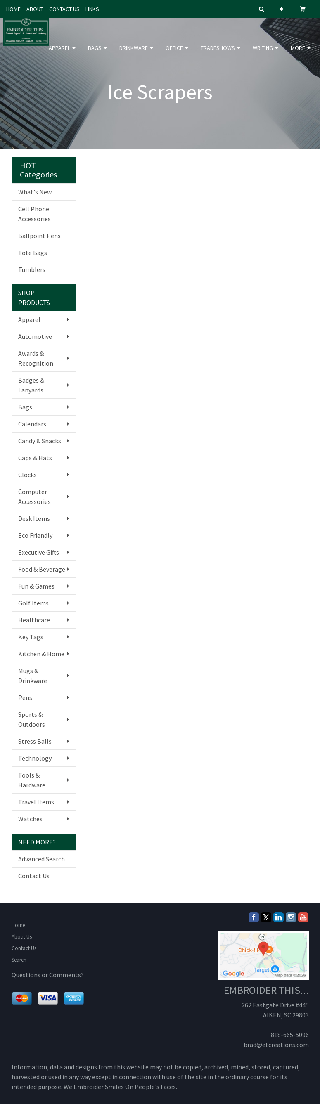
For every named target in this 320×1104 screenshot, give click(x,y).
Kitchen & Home (41, 654)
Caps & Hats (35, 458)
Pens (25, 697)
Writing (265, 53)
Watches (30, 819)
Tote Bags (32, 252)
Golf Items (33, 603)
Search (19, 959)
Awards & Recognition (35, 358)
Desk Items (34, 518)
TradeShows (220, 53)
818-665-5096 (290, 1035)
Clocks (27, 474)
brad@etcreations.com (276, 1044)
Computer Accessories (34, 496)
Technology (35, 758)
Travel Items (36, 802)
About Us (22, 936)
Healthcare (34, 620)
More (301, 53)
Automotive (35, 336)
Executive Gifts (38, 552)
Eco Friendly (35, 535)
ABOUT (34, 9)
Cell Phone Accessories (34, 214)
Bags (97, 53)
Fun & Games (36, 586)
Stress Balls (35, 741)
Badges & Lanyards (31, 385)
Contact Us (34, 876)
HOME (13, 9)
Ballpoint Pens (39, 236)
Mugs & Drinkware (32, 676)
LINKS (92, 9)
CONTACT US (64, 9)
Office (177, 53)
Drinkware (136, 53)
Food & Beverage (41, 569)
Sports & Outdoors (31, 719)
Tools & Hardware (31, 780)
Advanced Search (41, 859)
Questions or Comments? (48, 975)
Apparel (62, 53)
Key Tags (30, 637)
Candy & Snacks (39, 441)
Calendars (32, 424)
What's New (35, 192)
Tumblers (31, 269)
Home (18, 925)
